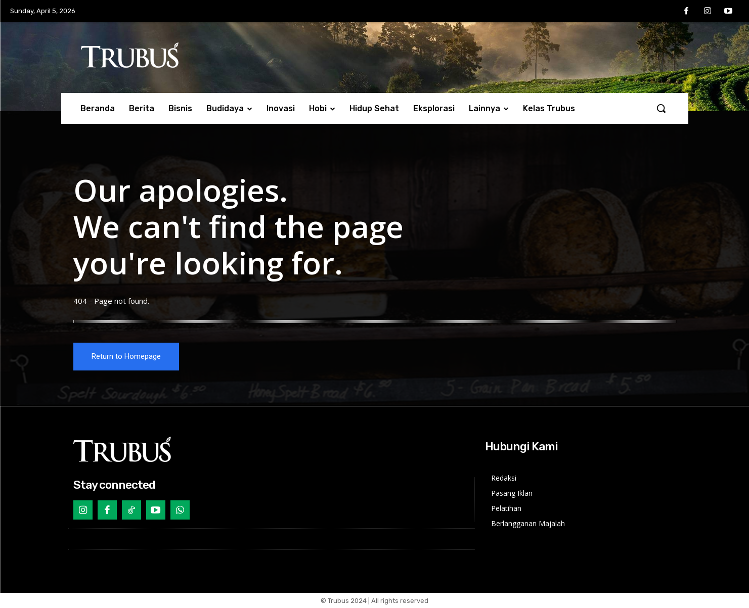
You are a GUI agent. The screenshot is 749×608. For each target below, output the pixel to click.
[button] (661, 108)
